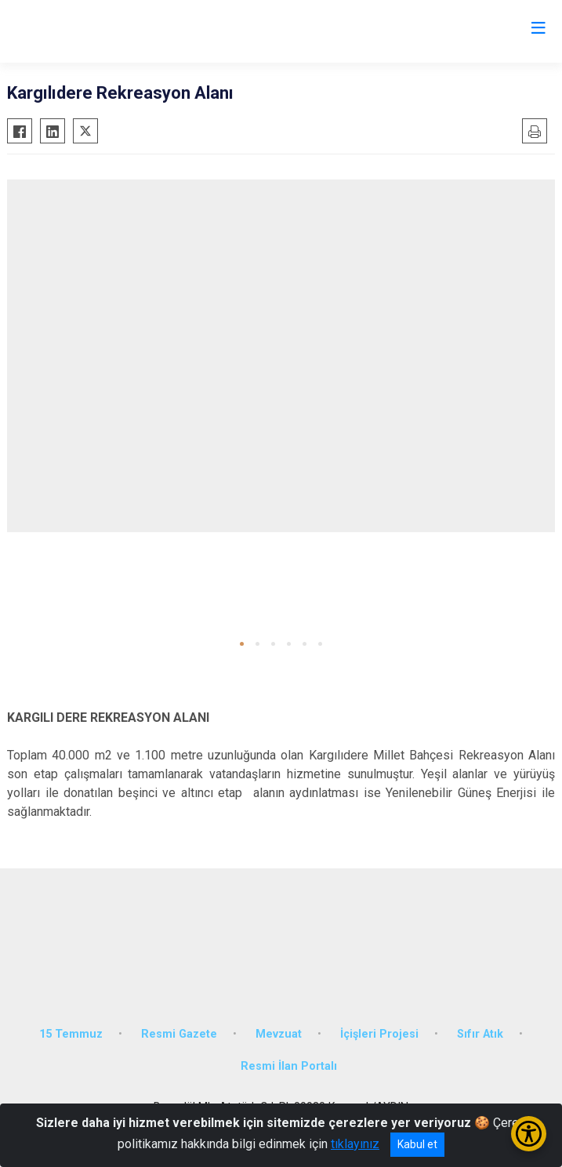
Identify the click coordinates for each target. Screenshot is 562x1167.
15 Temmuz (71, 1034)
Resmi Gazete (179, 1034)
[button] (242, 644)
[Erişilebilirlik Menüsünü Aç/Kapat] (528, 1133)
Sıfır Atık (480, 1034)
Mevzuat (279, 1034)
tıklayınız (355, 1143)
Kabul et (417, 1144)
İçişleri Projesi (379, 1034)
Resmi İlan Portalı (289, 1066)
